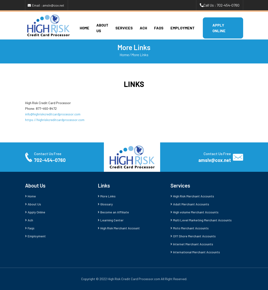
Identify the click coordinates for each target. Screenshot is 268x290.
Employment (182, 28)
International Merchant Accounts (196, 252)
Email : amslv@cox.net (48, 5)
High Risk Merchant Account (120, 228)
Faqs (158, 28)
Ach (143, 28)
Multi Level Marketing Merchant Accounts (202, 220)
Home (84, 28)
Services (124, 28)
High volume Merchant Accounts (196, 212)
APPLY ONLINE (219, 28)
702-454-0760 (50, 160)
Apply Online (36, 212)
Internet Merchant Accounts (193, 244)
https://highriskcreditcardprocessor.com (54, 120)
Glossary (106, 204)
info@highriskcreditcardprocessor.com (52, 114)
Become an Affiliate (114, 212)
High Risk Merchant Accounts (193, 196)
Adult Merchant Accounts (191, 204)
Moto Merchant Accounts (191, 228)
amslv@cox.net (214, 160)
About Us (34, 204)
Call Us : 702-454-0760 (221, 5)
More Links (139, 54)
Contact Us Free (47, 153)
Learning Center (112, 220)
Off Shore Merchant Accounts (194, 236)
